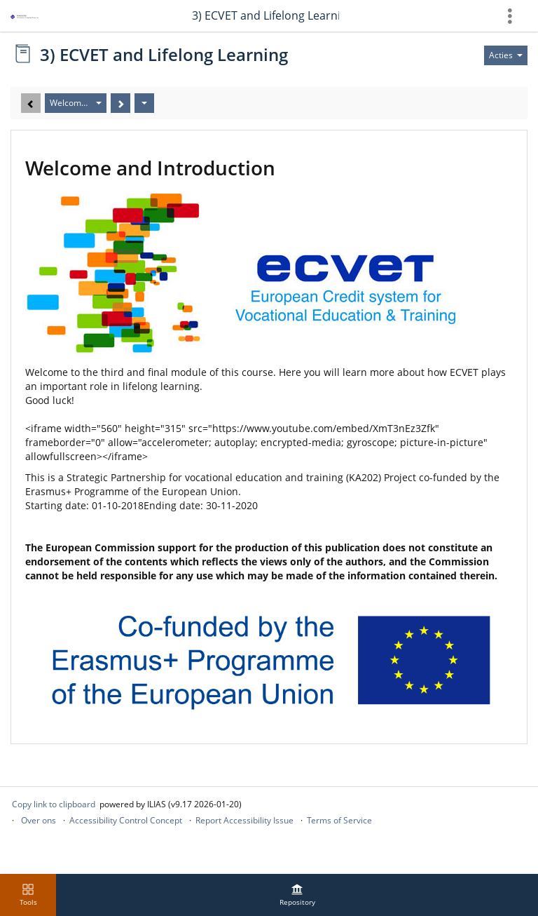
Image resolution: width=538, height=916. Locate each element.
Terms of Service (339, 820)
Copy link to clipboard (53, 804)
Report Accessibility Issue (244, 820)
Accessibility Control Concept (125, 820)
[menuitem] (297, 895)
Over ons (38, 820)
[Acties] (144, 103)
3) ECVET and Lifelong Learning (265, 15)
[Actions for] (505, 55)
